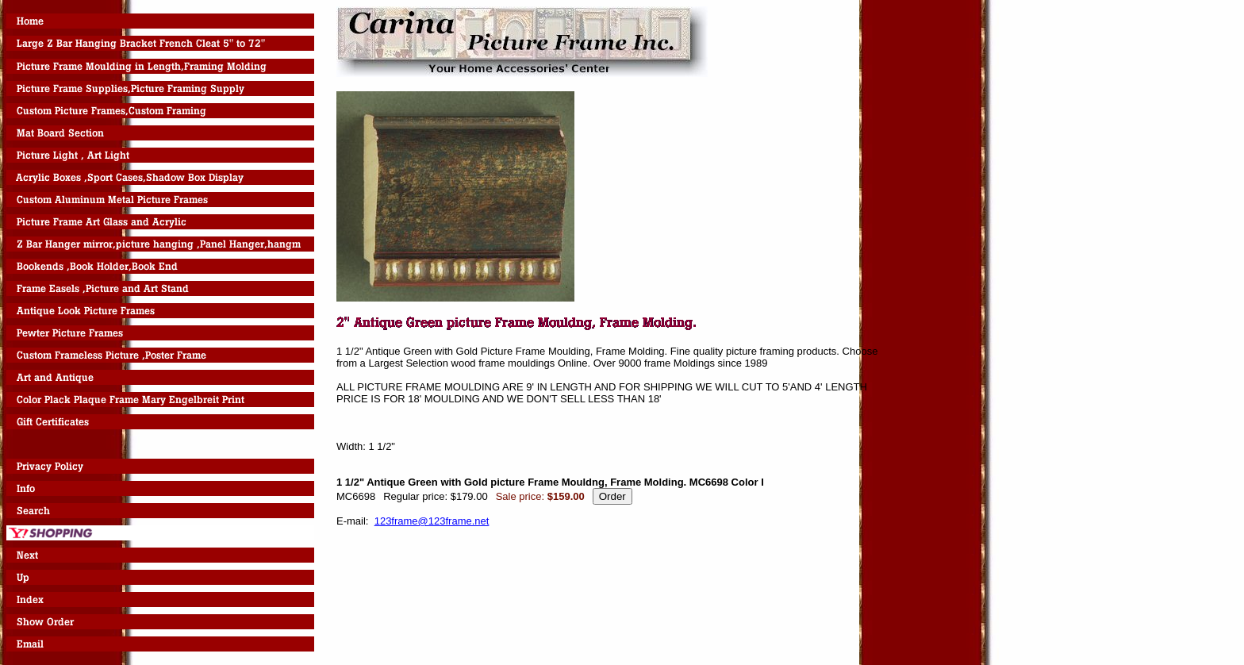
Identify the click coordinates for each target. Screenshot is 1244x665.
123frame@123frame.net (432, 521)
